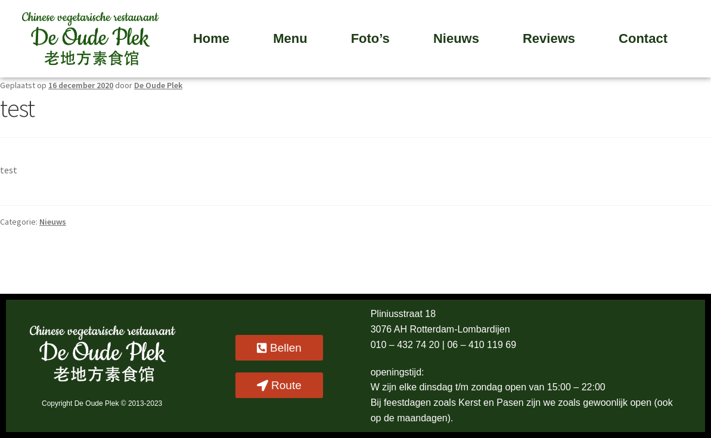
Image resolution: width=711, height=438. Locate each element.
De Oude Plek (158, 85)
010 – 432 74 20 (406, 345)
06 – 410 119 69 (481, 345)
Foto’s (370, 38)
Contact (643, 38)
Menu (290, 38)
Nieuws (456, 38)
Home (211, 38)
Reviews (549, 38)
